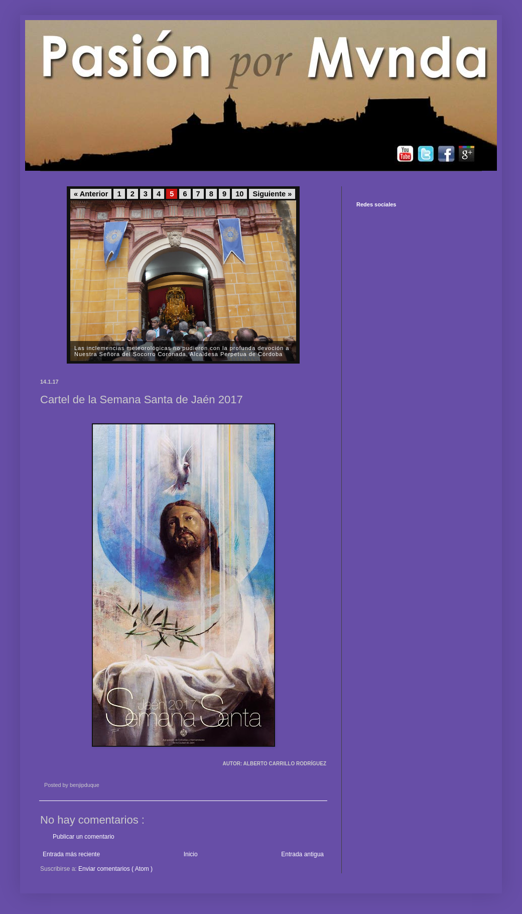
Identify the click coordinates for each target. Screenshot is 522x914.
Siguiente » (272, 194)
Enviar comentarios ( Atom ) (115, 868)
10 (239, 194)
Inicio (191, 854)
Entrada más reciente (71, 854)
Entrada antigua (302, 854)
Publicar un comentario (83, 836)
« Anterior (91, 194)
